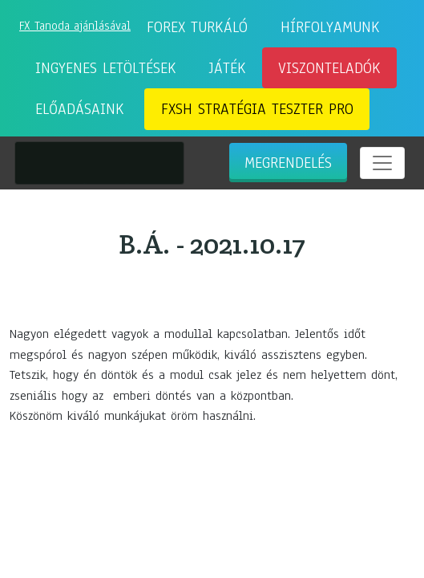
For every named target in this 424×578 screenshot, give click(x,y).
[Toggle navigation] (382, 163)
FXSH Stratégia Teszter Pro (257, 109)
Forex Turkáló (197, 27)
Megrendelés (288, 163)
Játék (227, 68)
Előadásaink (79, 109)
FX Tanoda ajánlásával (75, 26)
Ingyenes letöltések (105, 68)
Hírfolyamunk (330, 27)
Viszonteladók (329, 68)
